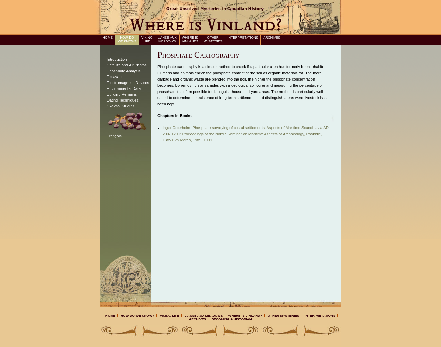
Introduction (117, 59)
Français (114, 136)
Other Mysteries (212, 39)
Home (108, 37)
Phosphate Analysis (124, 71)
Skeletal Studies (120, 106)
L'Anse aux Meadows (167, 39)
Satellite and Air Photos (127, 65)
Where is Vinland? (190, 39)
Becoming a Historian (232, 319)
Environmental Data (124, 88)
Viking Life (147, 39)
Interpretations (243, 37)
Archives (271, 37)
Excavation (116, 77)
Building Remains (122, 94)
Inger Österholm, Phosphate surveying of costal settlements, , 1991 (246, 134)
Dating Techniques (123, 100)
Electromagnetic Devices (128, 83)
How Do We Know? (127, 39)
